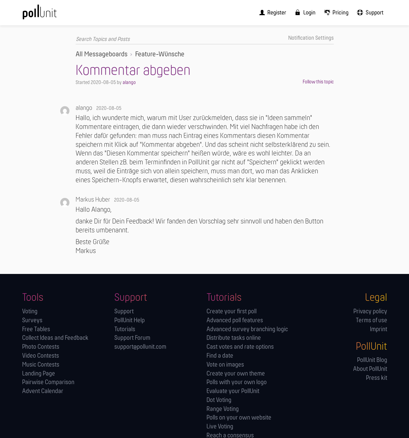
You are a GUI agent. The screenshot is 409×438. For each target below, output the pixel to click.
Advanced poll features (234, 320)
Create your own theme (235, 373)
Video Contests (40, 356)
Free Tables (36, 329)
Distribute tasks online (233, 338)
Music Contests (40, 364)
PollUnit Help (129, 320)
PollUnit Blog (372, 360)
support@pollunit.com (140, 347)
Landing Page (38, 373)
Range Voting (222, 409)
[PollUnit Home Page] (49, 14)
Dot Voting (218, 400)
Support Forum (132, 338)
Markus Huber (93, 200)
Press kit (376, 378)
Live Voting (219, 427)
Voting (29, 311)
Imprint (378, 329)
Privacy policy (370, 311)
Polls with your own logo (236, 382)
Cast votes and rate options (240, 347)
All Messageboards (102, 54)
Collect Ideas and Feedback (55, 338)
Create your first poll (231, 311)
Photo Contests (40, 347)
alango (129, 82)
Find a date (219, 356)
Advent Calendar (42, 391)
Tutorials (124, 329)
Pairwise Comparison (48, 382)
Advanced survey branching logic (247, 329)
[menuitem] (276, 12)
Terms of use (371, 320)
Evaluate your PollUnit (232, 391)
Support (124, 311)
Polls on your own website (238, 418)
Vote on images (225, 364)
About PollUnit (370, 369)
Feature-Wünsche (159, 54)
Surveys (32, 320)
